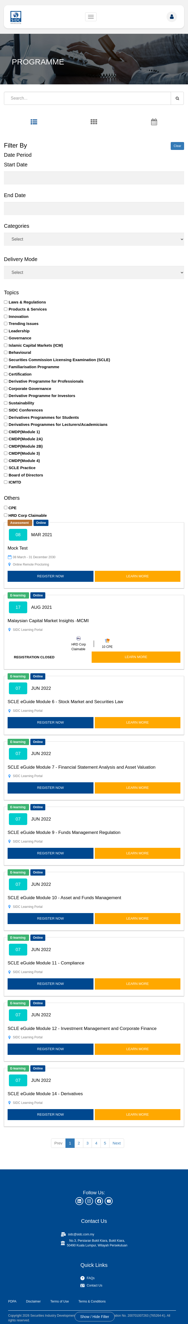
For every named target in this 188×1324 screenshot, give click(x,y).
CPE (12, 508)
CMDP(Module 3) (24, 453)
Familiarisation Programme (34, 367)
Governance (20, 338)
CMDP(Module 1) (24, 432)
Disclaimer (33, 1301)
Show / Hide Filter (94, 1317)
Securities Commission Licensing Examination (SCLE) (59, 359)
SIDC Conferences (26, 410)
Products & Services (28, 309)
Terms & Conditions (92, 1301)
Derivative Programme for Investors (42, 395)
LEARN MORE (137, 576)
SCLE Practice (22, 467)
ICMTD (15, 482)
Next (117, 1143)
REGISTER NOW (50, 576)
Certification (20, 374)
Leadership (19, 331)
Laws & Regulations (27, 302)
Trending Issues (23, 323)
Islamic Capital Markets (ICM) (36, 345)
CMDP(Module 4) (24, 460)
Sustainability (21, 403)
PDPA (12, 1301)
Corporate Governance (30, 388)
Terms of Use (59, 1301)
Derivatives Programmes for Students (44, 417)
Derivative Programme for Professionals (46, 381)
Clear (177, 146)
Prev (58, 1143)
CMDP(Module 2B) (26, 446)
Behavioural (20, 352)
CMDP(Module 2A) (26, 439)
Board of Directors (26, 475)
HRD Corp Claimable (27, 515)
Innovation (19, 316)
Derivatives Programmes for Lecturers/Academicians (58, 424)
